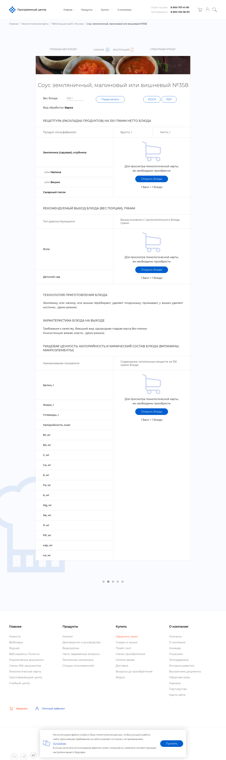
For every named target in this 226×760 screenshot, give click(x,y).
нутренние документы (185, 671)
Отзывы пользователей (78, 665)
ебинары (16, 642)
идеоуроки (71, 648)
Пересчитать (110, 99)
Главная (69, 9)
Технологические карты (25, 671)
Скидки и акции (126, 642)
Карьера (175, 683)
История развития (181, 665)
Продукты (88, 9)
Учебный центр (19, 683)
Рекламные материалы (78, 660)
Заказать (18, 708)
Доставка (122, 665)
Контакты (175, 636)
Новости (15, 636)
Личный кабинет (50, 708)
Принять (172, 743)
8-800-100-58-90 (180, 12)
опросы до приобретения (134, 671)
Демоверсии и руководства (81, 642)
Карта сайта (177, 695)
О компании (126, 9)
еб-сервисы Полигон (24, 654)
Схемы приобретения (130, 654)
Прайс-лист (124, 648)
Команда (175, 648)
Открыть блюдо (151, 179)
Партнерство (178, 689)
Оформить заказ (127, 636)
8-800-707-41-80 (180, 7)
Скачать (101, 49)
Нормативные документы (26, 660)
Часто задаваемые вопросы (81, 654)
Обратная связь (179, 677)
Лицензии (176, 654)
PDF (169, 99)
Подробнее (59, 743)
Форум (120, 677)
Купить (106, 9)
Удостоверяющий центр (25, 677)
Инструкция (124, 49)
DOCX (152, 99)
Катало (68, 636)
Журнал (14, 648)
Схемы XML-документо (25, 665)
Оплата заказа (125, 660)
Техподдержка (178, 660)
